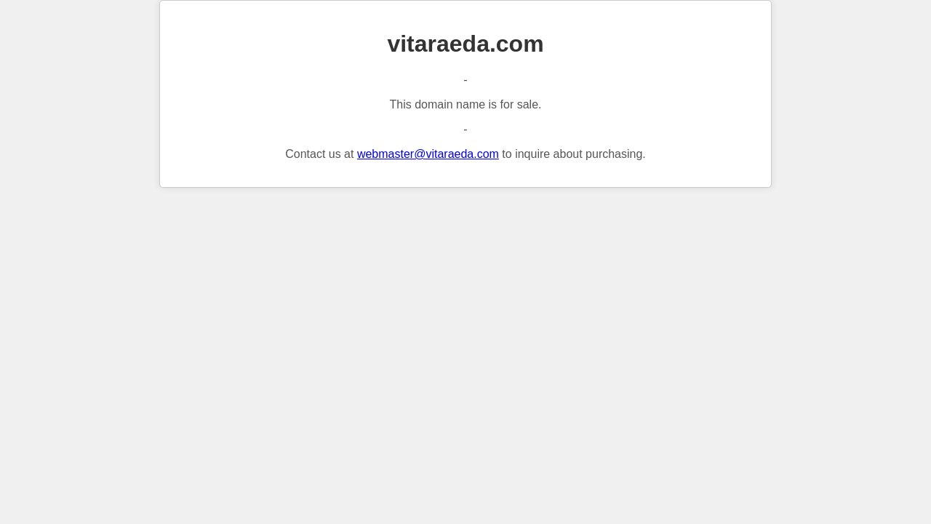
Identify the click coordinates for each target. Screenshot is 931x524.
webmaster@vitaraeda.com (428, 154)
